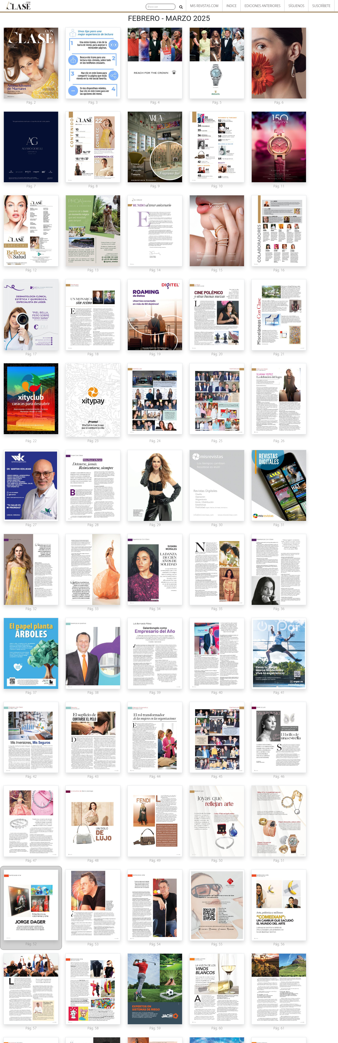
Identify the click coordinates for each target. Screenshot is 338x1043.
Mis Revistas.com (204, 6)
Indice (232, 6)
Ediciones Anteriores (262, 6)
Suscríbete (321, 6)
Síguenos (296, 6)
